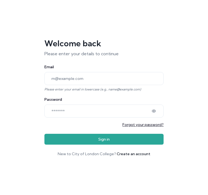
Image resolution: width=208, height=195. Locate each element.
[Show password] (153, 111)
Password (53, 99)
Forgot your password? (143, 124)
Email (49, 66)
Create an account (133, 153)
